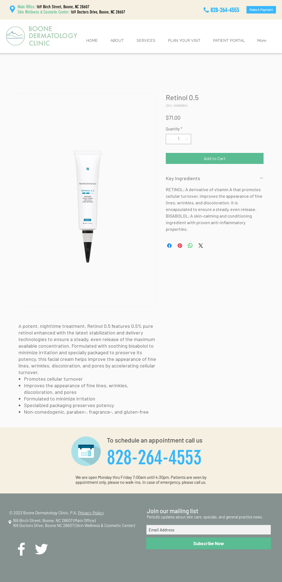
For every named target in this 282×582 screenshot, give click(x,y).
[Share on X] (200, 245)
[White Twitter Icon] (41, 549)
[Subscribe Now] (208, 543)
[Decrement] (170, 139)
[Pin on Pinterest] (180, 245)
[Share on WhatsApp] (190, 245)
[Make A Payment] (261, 9)
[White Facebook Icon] (21, 549)
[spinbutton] (178, 139)
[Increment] (186, 139)
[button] (117, 40)
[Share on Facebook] (169, 245)
